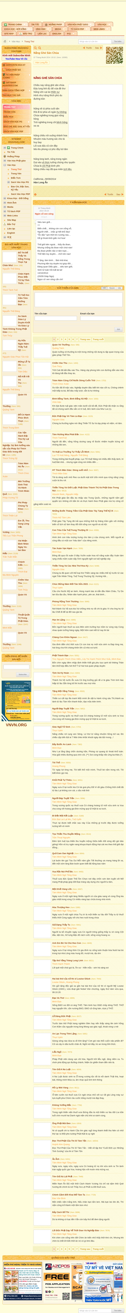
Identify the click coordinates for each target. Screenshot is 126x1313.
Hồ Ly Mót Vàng (60, 1087)
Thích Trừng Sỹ (10, 458)
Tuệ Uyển (76, 819)
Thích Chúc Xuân (60, 384)
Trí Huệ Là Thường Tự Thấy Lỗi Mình (70, 452)
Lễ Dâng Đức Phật (61, 1016)
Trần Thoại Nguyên (61, 837)
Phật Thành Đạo (60, 655)
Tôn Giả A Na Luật (61, 1069)
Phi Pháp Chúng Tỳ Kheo (23, 505)
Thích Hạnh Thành (61, 964)
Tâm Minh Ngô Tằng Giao (64, 533)
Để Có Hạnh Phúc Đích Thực (24, 417)
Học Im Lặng (58, 620)
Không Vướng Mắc (61, 1105)
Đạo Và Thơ (58, 998)
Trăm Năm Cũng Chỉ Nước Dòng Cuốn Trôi (73, 380)
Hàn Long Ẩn (41, 62)
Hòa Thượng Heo (61, 907)
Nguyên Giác (58, 419)
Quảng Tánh (8, 409)
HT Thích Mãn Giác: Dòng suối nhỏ (70, 470)
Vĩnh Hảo (56, 402)
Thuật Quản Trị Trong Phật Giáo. (24, 617)
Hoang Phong (58, 766)
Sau (97, 48)
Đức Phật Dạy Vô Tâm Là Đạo (67, 416)
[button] (15, 24)
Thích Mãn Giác (59, 473)
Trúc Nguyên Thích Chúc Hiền (66, 659)
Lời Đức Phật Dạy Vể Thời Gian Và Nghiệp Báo (75, 1230)
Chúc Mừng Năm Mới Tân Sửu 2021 (70, 584)
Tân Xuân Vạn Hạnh (62, 548)
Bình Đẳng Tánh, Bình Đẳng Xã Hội (70, 398)
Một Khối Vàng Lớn (62, 889)
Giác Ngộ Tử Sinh (61, 727)
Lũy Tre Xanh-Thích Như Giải (96, 659)
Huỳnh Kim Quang (61, 1144)
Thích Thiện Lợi (10, 515)
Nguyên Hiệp (72, 494)
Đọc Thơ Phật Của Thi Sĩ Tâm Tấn (69, 1141)
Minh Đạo (56, 552)
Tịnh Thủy (7, 335)
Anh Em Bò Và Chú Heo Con (66, 943)
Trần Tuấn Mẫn (10, 557)
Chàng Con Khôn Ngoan (64, 637)
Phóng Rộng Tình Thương (65, 601)
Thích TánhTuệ (59, 438)
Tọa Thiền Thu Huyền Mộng (66, 834)
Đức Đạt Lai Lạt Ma (61, 819)
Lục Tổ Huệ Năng (60, 455)
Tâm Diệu (22, 371)
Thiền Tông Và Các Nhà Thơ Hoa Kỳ (70, 566)
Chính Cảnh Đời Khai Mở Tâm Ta (68, 1195)
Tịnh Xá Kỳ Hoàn (60, 673)
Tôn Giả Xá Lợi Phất (62, 1176)
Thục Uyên (57, 587)
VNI (119, 288)
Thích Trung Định (11, 427)
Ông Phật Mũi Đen (61, 1123)
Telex (112, 288)
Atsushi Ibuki (58, 494)
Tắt (104, 288)
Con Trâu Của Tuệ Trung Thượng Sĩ (70, 530)
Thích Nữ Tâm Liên (61, 517)
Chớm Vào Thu (59, 363)
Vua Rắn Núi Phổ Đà (62, 871)
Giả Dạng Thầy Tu (61, 925)
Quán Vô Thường (61, 344)
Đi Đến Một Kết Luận (62, 815)
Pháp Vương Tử (10, 497)
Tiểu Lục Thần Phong (13, 535)
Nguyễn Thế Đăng (11, 269)
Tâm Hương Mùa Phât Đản (65, 434)
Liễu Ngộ (56, 1052)
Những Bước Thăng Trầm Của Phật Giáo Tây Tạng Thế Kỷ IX (82, 511)
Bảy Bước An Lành (61, 744)
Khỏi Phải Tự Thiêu (62, 780)
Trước (89, 48)
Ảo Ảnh (55, 1159)
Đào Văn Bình (59, 1198)
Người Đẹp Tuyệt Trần (63, 708)
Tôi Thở (56, 762)
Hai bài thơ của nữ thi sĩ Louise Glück (71, 978)
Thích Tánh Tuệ (10, 290)
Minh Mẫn (7, 628)
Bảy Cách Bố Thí (60, 1212)
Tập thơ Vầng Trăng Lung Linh (67, 960)
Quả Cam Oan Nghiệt (63, 853)
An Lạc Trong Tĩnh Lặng (64, 1033)
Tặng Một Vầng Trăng (63, 691)
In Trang (35, 194)
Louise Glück (58, 982)
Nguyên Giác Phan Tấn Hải (16, 357)
